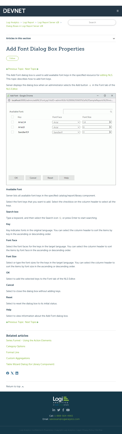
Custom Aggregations (18, 358)
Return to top (15, 386)
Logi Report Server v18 (49, 22)
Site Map (98, 430)
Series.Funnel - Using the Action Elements (28, 340)
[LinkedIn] (16, 373)
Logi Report (28, 22)
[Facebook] (7, 373)
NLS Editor (11, 88)
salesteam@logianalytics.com (64, 419)
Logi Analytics (12, 22)
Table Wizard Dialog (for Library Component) (30, 364)
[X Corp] (12, 373)
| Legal (78, 430)
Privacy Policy (88, 430)
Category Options (15, 346)
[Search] (92, 22)
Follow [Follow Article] (12, 58)
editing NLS (106, 75)
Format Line (12, 352)
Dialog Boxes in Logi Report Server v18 (24, 26)
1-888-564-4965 (63, 415)
